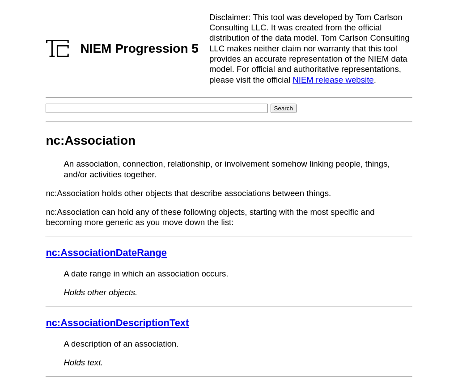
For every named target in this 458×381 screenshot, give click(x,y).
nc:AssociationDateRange (106, 252)
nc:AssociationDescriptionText (117, 322)
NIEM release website (333, 79)
